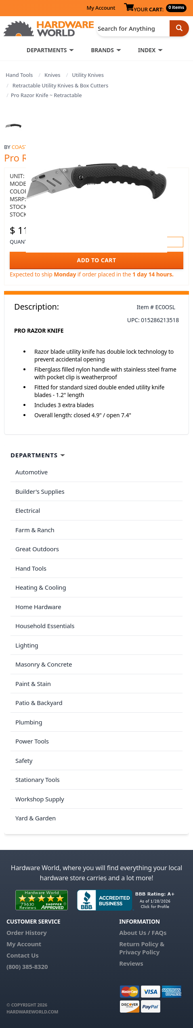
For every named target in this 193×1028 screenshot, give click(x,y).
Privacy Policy (139, 952)
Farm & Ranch (35, 530)
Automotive (31, 472)
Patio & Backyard (38, 703)
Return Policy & (141, 944)
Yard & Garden (35, 818)
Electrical (27, 510)
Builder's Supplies (40, 491)
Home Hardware (38, 607)
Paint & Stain (33, 684)
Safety (23, 760)
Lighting (26, 645)
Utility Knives (87, 75)
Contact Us (22, 955)
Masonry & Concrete (43, 664)
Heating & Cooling (40, 587)
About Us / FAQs (142, 932)
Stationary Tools (37, 779)
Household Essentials (44, 626)
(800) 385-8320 (27, 966)
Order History (26, 932)
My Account (100, 7)
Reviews (131, 963)
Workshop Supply (39, 799)
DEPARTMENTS (47, 50)
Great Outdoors (37, 549)
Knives (52, 75)
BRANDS (102, 50)
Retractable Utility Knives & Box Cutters (60, 85)
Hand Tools (19, 75)
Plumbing (28, 722)
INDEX (146, 50)
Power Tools (32, 741)
